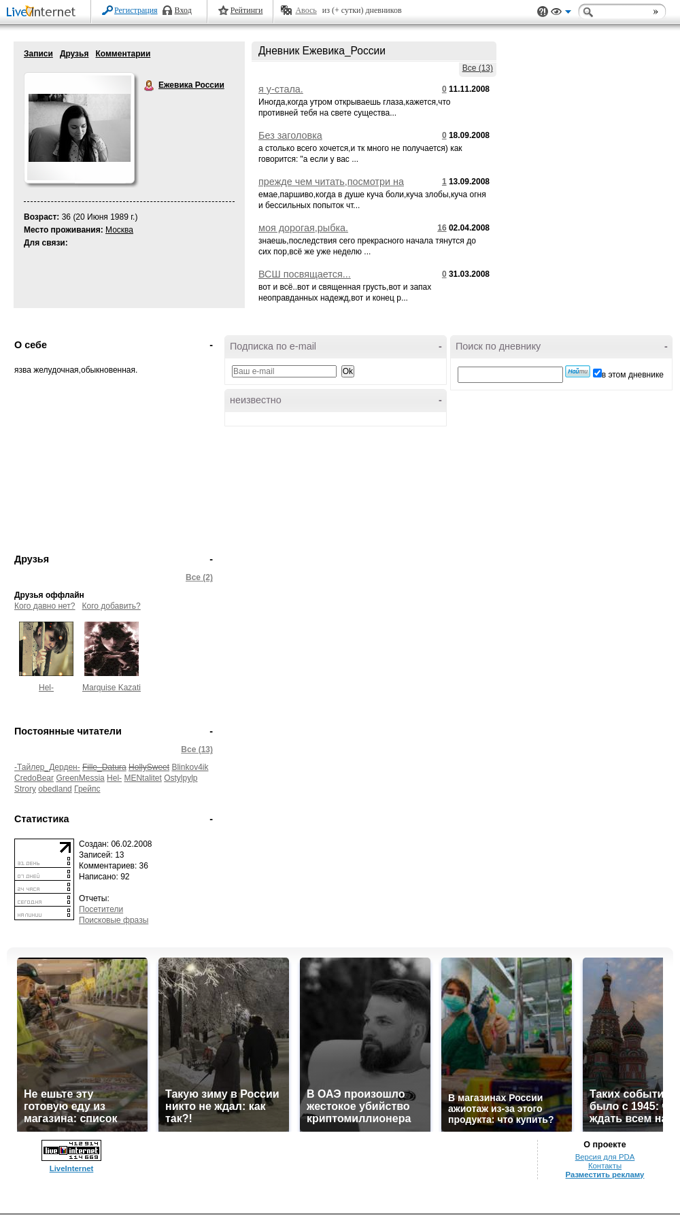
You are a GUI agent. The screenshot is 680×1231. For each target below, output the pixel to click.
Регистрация (136, 10)
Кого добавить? (111, 606)
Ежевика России (149, 85)
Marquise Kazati (111, 687)
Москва (119, 230)
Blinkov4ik (189, 767)
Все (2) (199, 577)
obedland (54, 789)
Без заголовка (290, 135)
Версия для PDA (605, 1157)
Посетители (101, 909)
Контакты (605, 1166)
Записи (38, 53)
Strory (25, 789)
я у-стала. (280, 89)
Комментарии (122, 53)
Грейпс (87, 789)
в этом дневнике (633, 375)
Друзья (74, 53)
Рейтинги (247, 10)
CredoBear (34, 778)
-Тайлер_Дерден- (47, 767)
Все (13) (477, 68)
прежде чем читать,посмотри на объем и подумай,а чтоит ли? (331, 187)
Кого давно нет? (44, 606)
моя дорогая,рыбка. (303, 227)
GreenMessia (80, 778)
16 (441, 228)
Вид (561, 13)
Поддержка (542, 12)
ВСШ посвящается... (304, 274)
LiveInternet (43, 12)
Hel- (46, 687)
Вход (183, 10)
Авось (305, 10)
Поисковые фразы (113, 920)
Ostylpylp (180, 778)
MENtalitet (142, 778)
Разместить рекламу (605, 1174)
